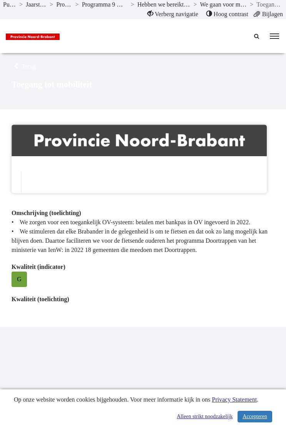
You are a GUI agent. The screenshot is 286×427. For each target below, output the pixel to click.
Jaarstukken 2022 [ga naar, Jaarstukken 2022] (36, 4)
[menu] (274, 36)
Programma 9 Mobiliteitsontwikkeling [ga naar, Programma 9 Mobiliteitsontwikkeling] (105, 4)
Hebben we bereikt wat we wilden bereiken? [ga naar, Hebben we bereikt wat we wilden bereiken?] (163, 4)
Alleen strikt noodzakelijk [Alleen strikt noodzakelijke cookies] (205, 416)
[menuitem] (173, 14)
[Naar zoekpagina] (257, 36)
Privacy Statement (234, 399)
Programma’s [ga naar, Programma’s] (64, 4)
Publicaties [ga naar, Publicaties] (9, 4)
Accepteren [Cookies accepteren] (255, 416)
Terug (24, 66)
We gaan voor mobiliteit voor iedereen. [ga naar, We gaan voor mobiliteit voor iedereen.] (223, 4)
